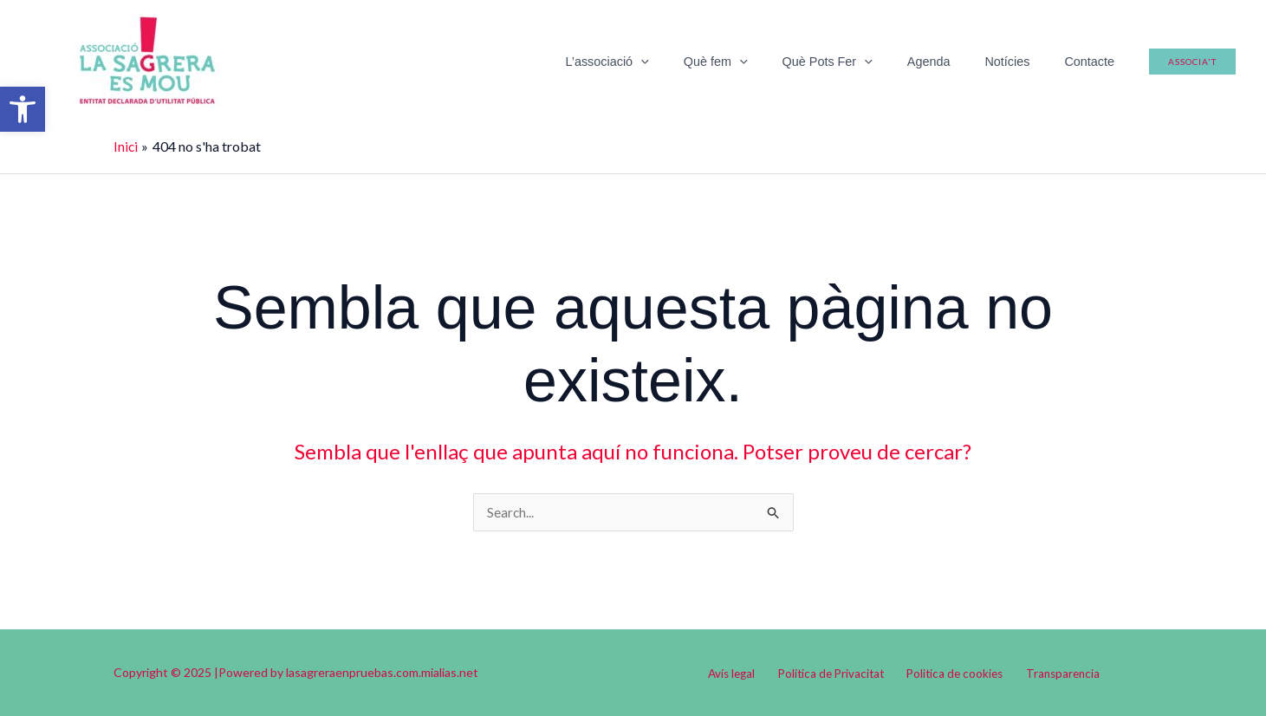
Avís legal (742, 673)
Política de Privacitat (834, 673)
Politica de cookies (952, 673)
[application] (694, 61)
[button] (22, 109)
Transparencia (1053, 673)
